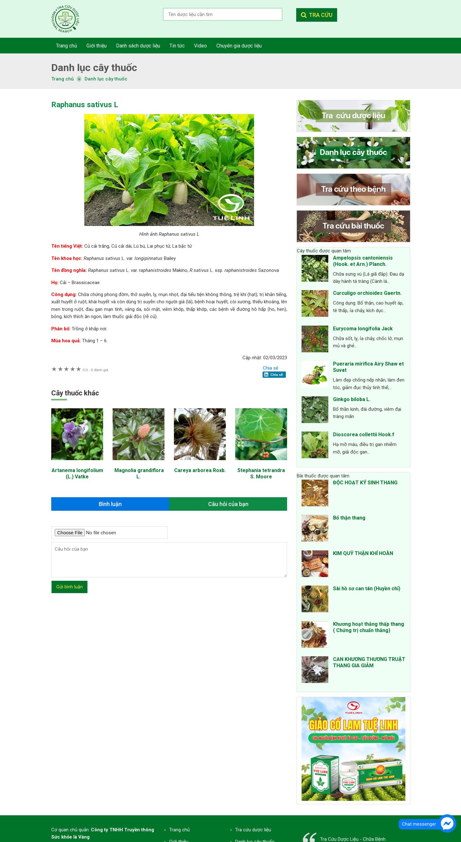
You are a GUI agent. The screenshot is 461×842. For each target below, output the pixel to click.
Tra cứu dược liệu (70, 19)
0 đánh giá (95, 370)
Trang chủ (179, 830)
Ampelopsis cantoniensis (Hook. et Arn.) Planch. (363, 261)
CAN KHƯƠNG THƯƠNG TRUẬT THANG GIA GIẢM (369, 662)
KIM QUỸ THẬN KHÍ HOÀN (363, 553)
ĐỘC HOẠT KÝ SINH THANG (365, 483)
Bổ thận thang (349, 518)
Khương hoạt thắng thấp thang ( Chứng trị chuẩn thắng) (368, 627)
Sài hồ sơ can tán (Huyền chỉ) (366, 589)
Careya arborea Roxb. (200, 470)
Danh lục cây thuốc (106, 79)
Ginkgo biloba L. (351, 399)
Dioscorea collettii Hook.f (363, 435)
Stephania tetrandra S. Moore (261, 473)
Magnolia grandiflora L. (138, 473)
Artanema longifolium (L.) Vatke (77, 473)
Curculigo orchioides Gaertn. (367, 293)
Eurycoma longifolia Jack (363, 329)
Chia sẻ (270, 368)
